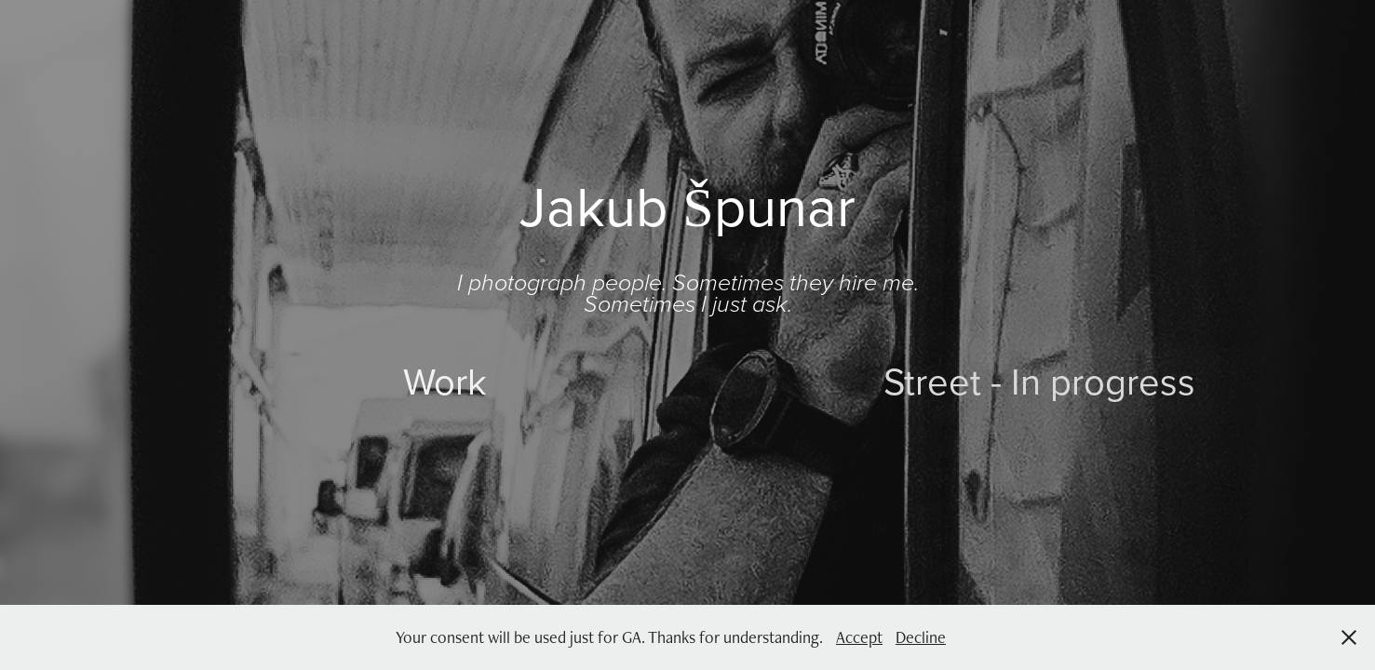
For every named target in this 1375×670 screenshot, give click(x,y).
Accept (859, 637)
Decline (921, 637)
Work (445, 380)
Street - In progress (1039, 380)
